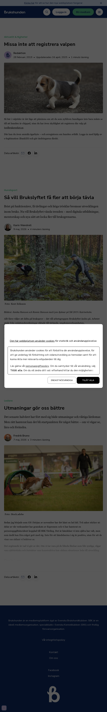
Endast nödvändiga (62, 380)
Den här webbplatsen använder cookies (32, 341)
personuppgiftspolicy (37, 366)
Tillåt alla (88, 380)
